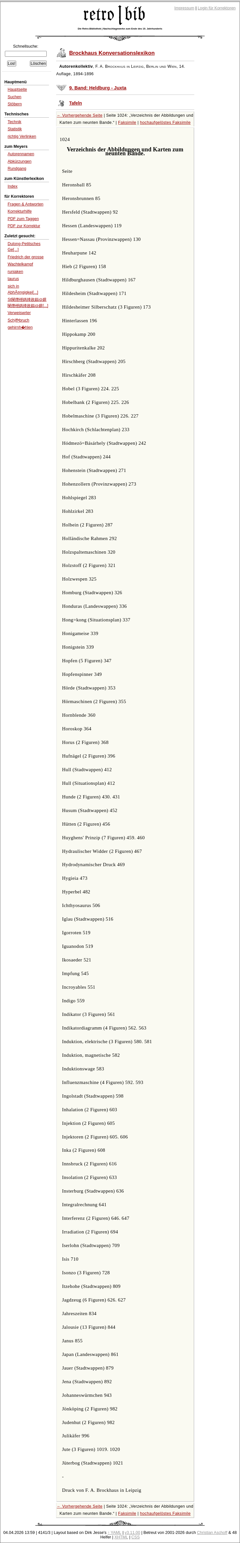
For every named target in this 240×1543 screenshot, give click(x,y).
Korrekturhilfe (19, 211)
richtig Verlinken (21, 136)
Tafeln (75, 103)
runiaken (15, 271)
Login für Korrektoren (216, 8)
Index (12, 186)
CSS (135, 1537)
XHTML (121, 1537)
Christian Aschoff (212, 1532)
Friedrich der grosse (25, 257)
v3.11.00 (132, 1532)
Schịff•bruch (18, 320)
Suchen (14, 97)
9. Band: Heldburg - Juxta (97, 87)
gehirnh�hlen (19, 327)
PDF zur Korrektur (23, 226)
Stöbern (14, 104)
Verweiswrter (18, 313)
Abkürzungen (19, 161)
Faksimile (127, 122)
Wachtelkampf (20, 264)
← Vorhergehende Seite (79, 115)
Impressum (184, 8)
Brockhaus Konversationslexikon (112, 53)
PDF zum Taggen (23, 219)
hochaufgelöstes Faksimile (165, 122)
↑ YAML (115, 1532)
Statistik (14, 129)
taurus (13, 279)
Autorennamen (20, 154)
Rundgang (16, 168)
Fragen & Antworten (25, 204)
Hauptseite (17, 89)
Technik (14, 122)
